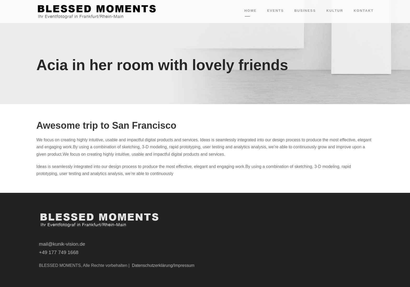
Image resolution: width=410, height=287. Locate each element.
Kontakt (364, 11)
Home (250, 11)
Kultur (334, 11)
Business (305, 11)
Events (275, 11)
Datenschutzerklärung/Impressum (163, 265)
